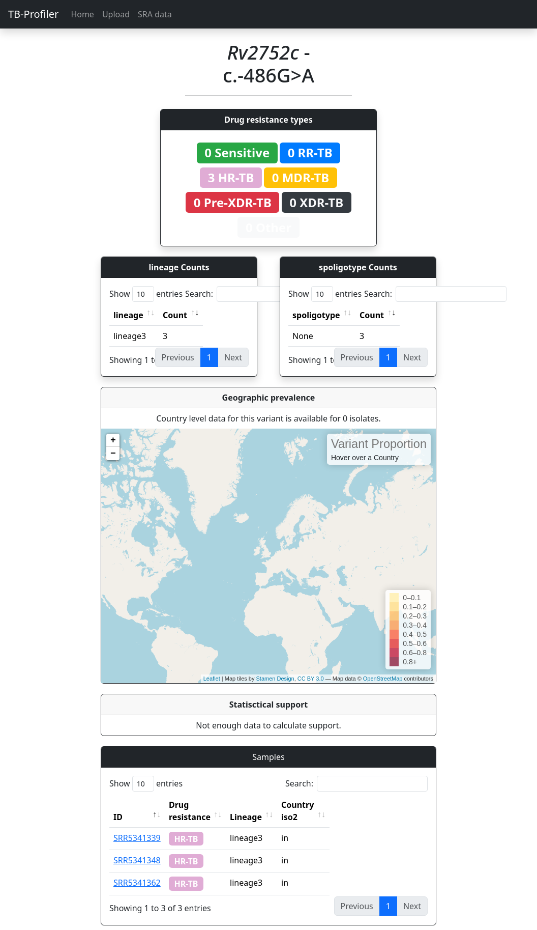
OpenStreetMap (383, 678)
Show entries (146, 294)
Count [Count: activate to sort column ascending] (175, 315)
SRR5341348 (137, 848)
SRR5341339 (137, 825)
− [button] (113, 453)
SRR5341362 (137, 870)
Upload (116, 14)
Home (82, 14)
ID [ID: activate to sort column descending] (118, 804)
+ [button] (113, 440)
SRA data (155, 14)
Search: (256, 294)
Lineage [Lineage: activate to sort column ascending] (268, 804)
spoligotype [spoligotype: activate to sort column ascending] (316, 315)
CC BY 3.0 (310, 678)
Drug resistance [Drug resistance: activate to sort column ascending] (201, 804)
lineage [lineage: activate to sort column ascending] (128, 315)
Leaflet (211, 678)
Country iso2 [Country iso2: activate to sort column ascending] (329, 804)
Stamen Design (275, 678)
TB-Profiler (33, 14)
